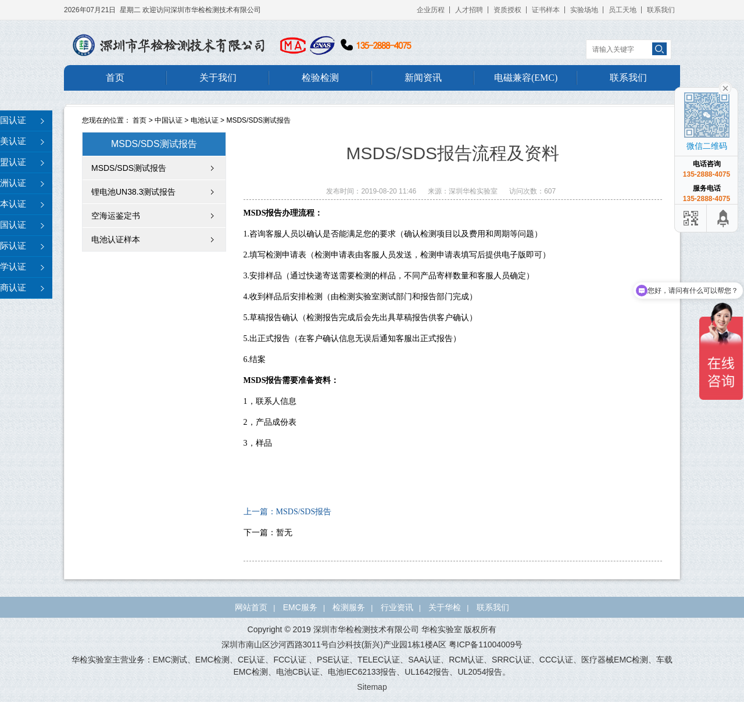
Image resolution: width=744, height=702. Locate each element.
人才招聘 (469, 10)
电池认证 (205, 120)
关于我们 (218, 78)
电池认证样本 (115, 239)
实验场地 (584, 10)
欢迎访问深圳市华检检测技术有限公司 (201, 10)
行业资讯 (397, 607)
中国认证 (169, 120)
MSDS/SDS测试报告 (258, 120)
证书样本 (546, 10)
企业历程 (431, 10)
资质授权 (507, 10)
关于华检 (444, 607)
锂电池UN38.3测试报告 (133, 191)
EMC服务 (300, 607)
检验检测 (320, 78)
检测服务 (348, 607)
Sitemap (372, 687)
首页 (115, 78)
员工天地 (622, 10)
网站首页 (251, 607)
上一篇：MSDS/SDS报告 (288, 511)
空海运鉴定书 (115, 215)
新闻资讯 (423, 78)
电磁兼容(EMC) (525, 78)
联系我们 (661, 10)
